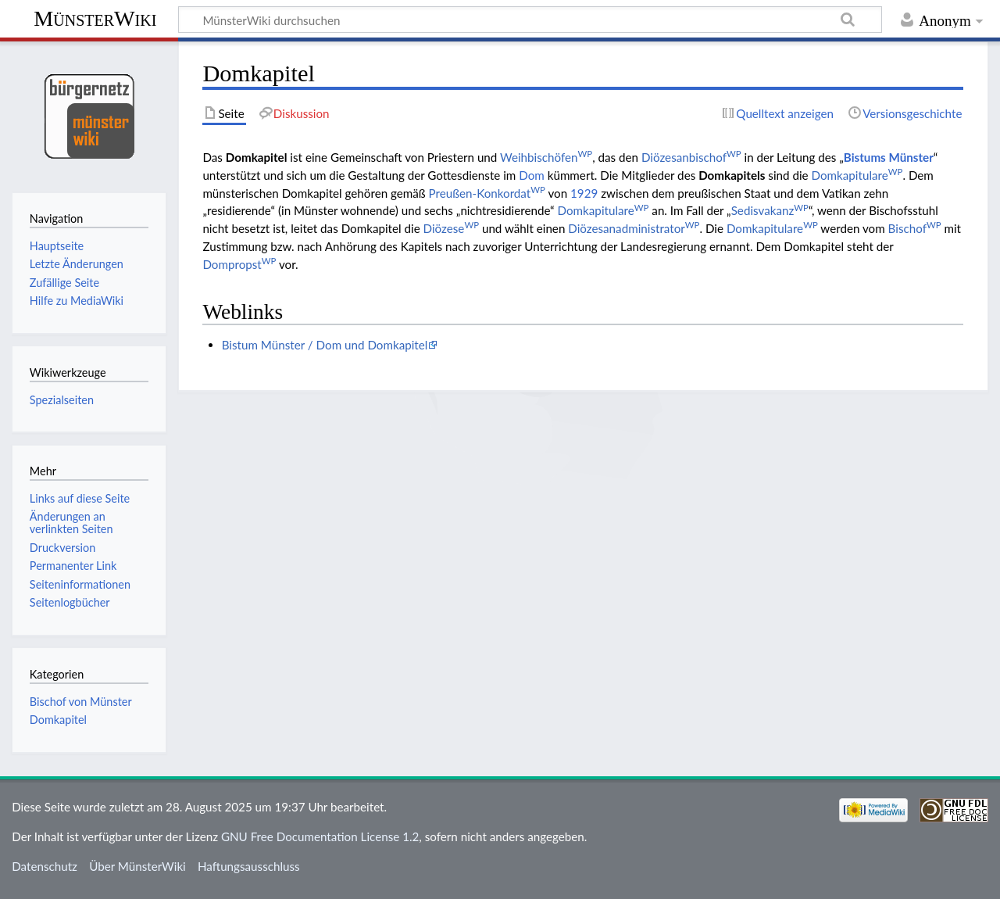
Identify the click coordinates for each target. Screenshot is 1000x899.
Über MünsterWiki (137, 866)
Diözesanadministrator (633, 228)
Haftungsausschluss (249, 866)
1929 (584, 193)
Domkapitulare (857, 175)
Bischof (914, 228)
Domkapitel (58, 719)
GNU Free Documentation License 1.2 (320, 836)
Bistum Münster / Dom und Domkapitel (325, 345)
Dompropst (239, 264)
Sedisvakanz (770, 210)
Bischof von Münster (81, 701)
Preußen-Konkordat (487, 193)
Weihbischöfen (546, 157)
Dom (532, 175)
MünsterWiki (95, 18)
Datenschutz (44, 866)
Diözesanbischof (691, 157)
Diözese (451, 228)
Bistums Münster (889, 157)
